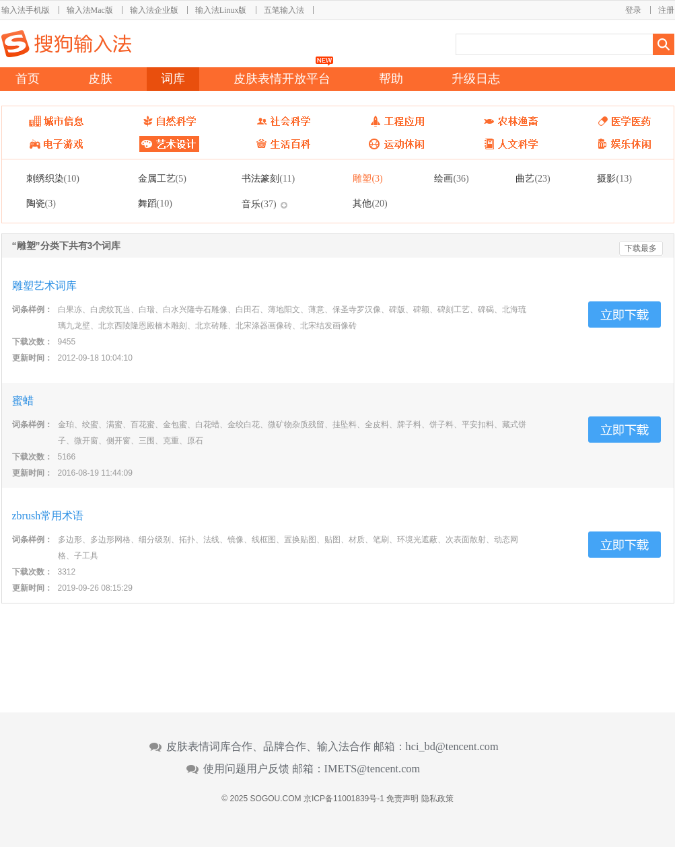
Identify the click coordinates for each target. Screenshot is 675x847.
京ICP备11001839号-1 (344, 798)
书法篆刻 (268, 178)
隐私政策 (437, 798)
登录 (633, 10)
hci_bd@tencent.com (452, 747)
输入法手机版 (25, 10)
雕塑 (367, 178)
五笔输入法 (284, 10)
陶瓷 (41, 203)
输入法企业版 (154, 10)
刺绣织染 (52, 178)
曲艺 (533, 178)
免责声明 (402, 798)
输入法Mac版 (90, 10)
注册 (666, 10)
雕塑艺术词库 (44, 285)
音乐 (259, 203)
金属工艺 (162, 178)
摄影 (614, 178)
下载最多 (641, 248)
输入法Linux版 (221, 10)
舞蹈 (155, 203)
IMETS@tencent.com (372, 769)
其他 (370, 203)
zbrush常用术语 (48, 515)
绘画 (451, 178)
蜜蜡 (23, 400)
